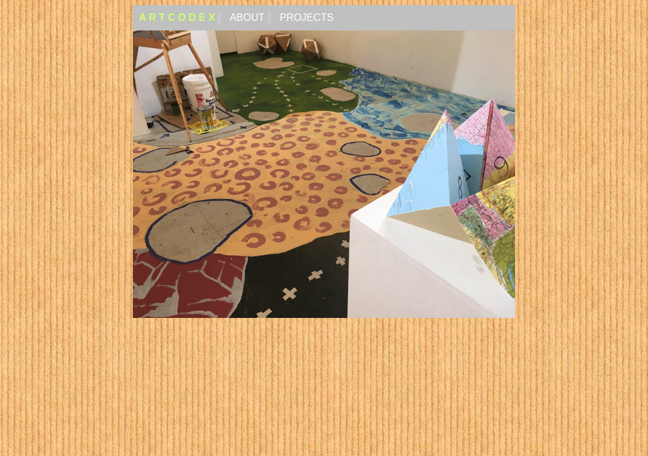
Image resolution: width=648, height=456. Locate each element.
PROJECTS (305, 17)
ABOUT (246, 17)
